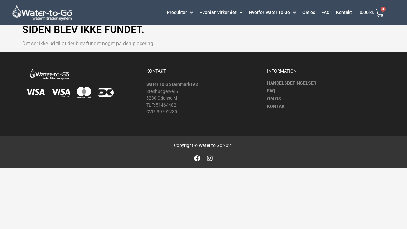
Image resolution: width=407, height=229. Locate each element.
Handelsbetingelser (291, 87)
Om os (308, 12)
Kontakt (344, 12)
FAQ (325, 12)
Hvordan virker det (221, 12)
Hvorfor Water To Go (272, 12)
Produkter (180, 12)
